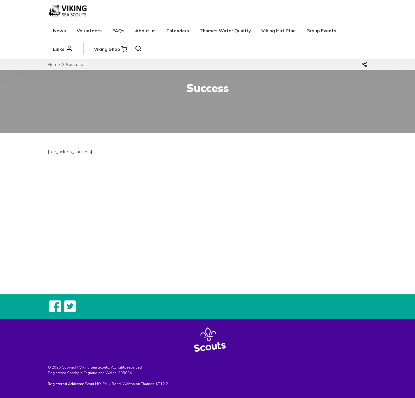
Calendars (177, 31)
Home (54, 64)
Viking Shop (107, 49)
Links (59, 49)
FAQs (118, 31)
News (59, 31)
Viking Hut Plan (278, 31)
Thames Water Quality (225, 31)
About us (145, 31)
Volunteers (89, 31)
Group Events (321, 31)
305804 (125, 372)
